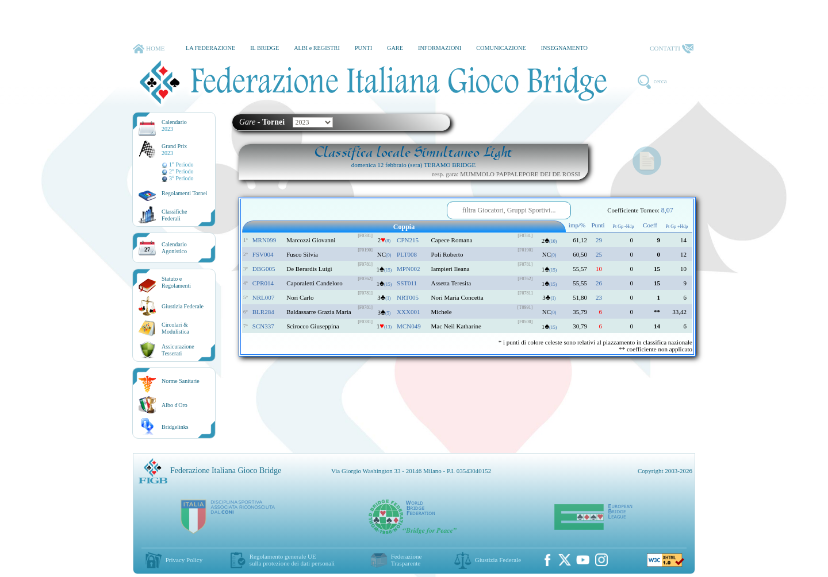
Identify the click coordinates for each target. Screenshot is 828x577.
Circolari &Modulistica (175, 328)
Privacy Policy (184, 559)
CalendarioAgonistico (174, 247)
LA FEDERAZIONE (210, 48)
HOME (148, 49)
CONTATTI (671, 49)
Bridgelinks (175, 427)
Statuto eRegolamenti (176, 282)
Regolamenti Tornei (184, 193)
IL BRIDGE (264, 48)
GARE (395, 48)
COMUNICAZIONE (501, 48)
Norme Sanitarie (181, 381)
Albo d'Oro (174, 405)
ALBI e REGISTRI (317, 48)
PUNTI (363, 48)
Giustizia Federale (183, 306)
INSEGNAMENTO (564, 48)
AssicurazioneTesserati (178, 350)
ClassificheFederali (174, 215)
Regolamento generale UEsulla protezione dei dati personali (292, 560)
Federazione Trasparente (406, 560)
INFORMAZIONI (439, 48)
